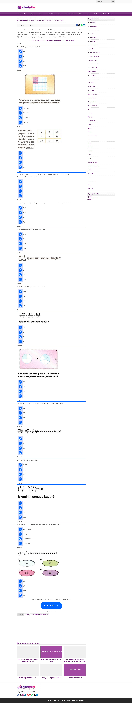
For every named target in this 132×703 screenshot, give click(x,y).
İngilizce (90, 151)
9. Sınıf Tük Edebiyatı (93, 94)
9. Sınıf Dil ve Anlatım (93, 79)
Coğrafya (90, 117)
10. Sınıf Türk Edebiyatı (94, 52)
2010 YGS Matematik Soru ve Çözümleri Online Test (51, 678)
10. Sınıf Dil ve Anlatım (93, 30)
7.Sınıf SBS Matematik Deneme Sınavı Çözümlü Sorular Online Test (74, 660)
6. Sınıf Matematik (92, 67)
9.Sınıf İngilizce (92, 101)
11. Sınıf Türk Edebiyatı (93, 64)
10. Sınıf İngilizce (92, 37)
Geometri (90, 147)
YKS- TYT (90, 188)
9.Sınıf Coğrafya (92, 98)
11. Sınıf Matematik (92, 60)
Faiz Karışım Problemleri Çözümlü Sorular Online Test (28, 660)
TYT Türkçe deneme (92, 197)
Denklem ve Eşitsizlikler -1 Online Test (51, 660)
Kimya (89, 154)
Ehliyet (89, 128)
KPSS (89, 158)
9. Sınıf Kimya (91, 86)
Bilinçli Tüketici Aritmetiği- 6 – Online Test (28, 678)
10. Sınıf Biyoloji (92, 22)
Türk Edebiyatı (91, 181)
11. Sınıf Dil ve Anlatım (93, 56)
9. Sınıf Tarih (91, 90)
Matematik (24, 17)
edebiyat (89, 196)
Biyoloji (90, 113)
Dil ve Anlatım (91, 120)
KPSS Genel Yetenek (93, 166)
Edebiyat (90, 124)
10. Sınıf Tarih (91, 49)
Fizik (89, 139)
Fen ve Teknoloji (92, 135)
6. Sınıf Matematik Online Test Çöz (40, 614)
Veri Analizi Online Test (75, 677)
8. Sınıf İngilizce (92, 71)
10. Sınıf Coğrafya (92, 26)
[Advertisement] (31, 628)
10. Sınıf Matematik (92, 45)
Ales (89, 109)
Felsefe (90, 132)
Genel (89, 143)
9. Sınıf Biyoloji (91, 75)
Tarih (89, 177)
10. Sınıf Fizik (91, 33)
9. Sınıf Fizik (91, 83)
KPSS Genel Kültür (92, 162)
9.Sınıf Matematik (92, 105)
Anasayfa (19, 17)
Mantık (89, 169)
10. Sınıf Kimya (91, 41)
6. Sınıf (27, 614)
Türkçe (90, 185)
